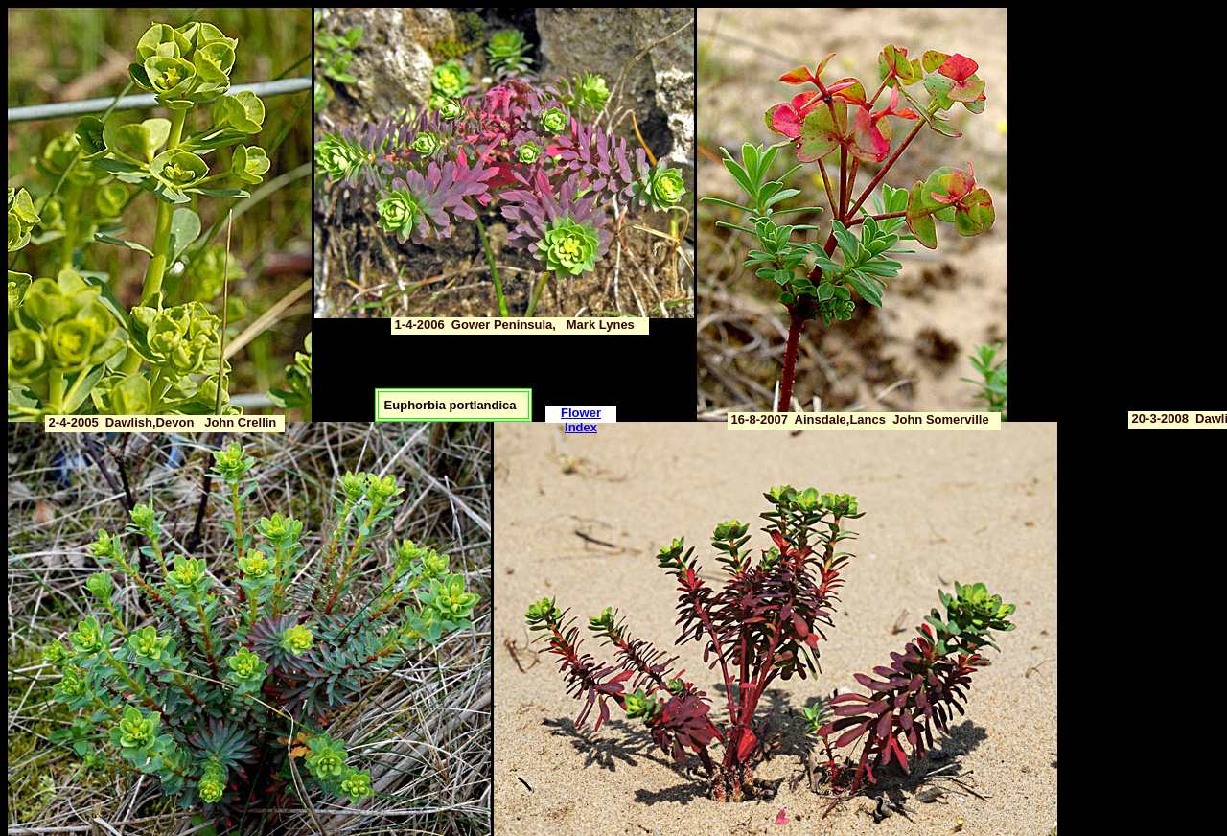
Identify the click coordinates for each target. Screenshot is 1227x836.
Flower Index (581, 420)
